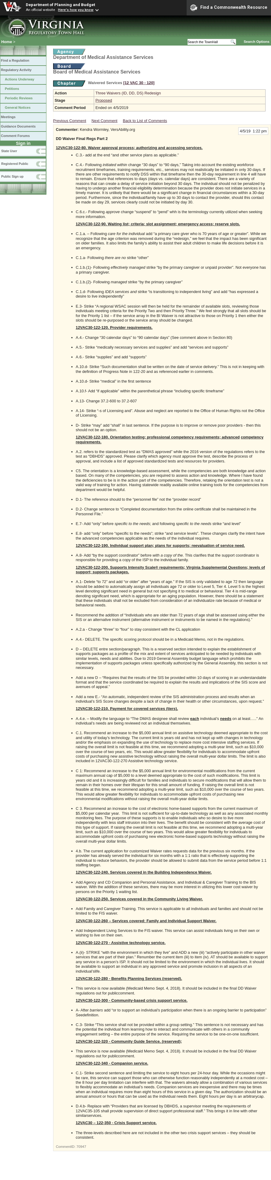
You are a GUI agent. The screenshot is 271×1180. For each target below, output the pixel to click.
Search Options (256, 41)
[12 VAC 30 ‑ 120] (138, 82)
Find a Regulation (15, 60)
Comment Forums (15, 136)
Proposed (103, 100)
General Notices (18, 107)
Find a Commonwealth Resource (228, 8)
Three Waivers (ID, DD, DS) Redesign (128, 93)
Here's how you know (75, 10)
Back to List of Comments (145, 120)
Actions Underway (19, 79)
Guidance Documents (18, 126)
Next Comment (104, 120)
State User (9, 151)
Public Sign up (12, 176)
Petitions (12, 88)
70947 (81, 1146)
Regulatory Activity (16, 70)
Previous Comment (69, 120)
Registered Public (14, 163)
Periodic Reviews (19, 98)
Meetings (8, 117)
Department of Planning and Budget (60, 4)
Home (6, 41)
